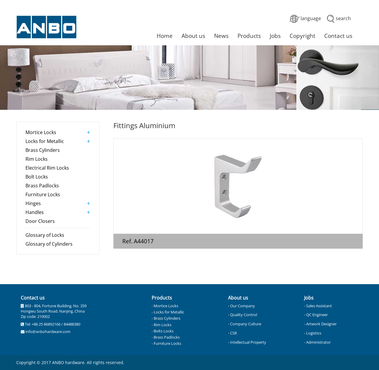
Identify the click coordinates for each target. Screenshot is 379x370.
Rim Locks (36, 159)
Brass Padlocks (42, 185)
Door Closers (40, 221)
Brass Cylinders (42, 150)
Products (249, 36)
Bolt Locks (36, 176)
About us (193, 36)
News (221, 36)
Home (165, 36)
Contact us (338, 36)
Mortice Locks (40, 132)
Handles (34, 212)
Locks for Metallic (44, 141)
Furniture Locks (42, 194)
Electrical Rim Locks (47, 168)
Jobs (275, 36)
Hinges (33, 203)
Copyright (302, 36)
